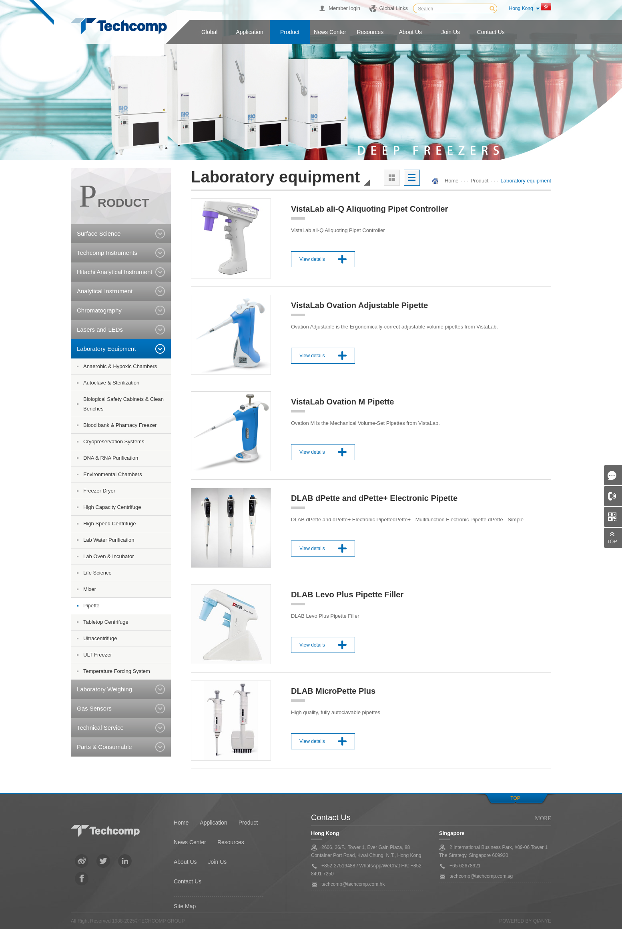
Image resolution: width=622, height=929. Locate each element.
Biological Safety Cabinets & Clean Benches (123, 404)
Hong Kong (521, 8)
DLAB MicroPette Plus (333, 691)
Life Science (97, 573)
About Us (185, 862)
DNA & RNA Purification (110, 458)
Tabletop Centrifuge (105, 622)
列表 (411, 177)
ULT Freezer (97, 655)
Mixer (89, 589)
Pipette (91, 606)
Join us (450, 32)
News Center (190, 842)
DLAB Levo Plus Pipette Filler (347, 594)
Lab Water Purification (108, 540)
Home (452, 181)
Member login (344, 8)
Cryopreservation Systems (113, 441)
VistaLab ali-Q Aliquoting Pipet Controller (369, 208)
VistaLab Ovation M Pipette (342, 401)
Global (209, 32)
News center (330, 32)
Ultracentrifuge (100, 638)
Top (515, 798)
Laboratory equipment (526, 181)
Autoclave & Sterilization (111, 383)
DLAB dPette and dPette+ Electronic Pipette (374, 498)
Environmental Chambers (112, 474)
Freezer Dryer (99, 491)
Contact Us (187, 881)
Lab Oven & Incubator (108, 556)
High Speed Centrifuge (109, 524)
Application (249, 32)
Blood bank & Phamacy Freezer (120, 425)
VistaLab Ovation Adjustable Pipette (359, 305)
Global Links (393, 8)
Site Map (185, 906)
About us (410, 32)
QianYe (542, 921)
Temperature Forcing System (116, 671)
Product (289, 32)
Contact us (491, 32)
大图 (391, 177)
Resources (370, 32)
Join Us (217, 862)
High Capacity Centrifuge (112, 507)
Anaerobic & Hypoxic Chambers (120, 366)
